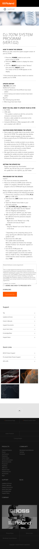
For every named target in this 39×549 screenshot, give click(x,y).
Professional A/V (6, 471)
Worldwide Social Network (27, 450)
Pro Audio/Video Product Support (12, 357)
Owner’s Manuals (7, 321)
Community (24, 446)
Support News (7, 337)
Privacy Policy (9, 533)
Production (5, 464)
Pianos (4, 452)
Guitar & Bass (5, 458)
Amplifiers (4, 466)
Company (5, 497)
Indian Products (10, 433)
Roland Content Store (29, 420)
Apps (3, 475)
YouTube (22, 452)
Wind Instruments (6, 462)
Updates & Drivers (8, 317)
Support (11, 9)
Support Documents (8, 325)
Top (4, 313)
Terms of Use (29, 533)
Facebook (22, 454)
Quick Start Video (7, 329)
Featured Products (7, 450)
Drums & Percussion (7, 460)
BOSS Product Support (9, 353)
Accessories (5, 473)
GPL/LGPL (5, 361)
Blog (21, 480)
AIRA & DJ (4, 468)
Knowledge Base (7, 333)
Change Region (19, 438)
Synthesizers (5, 454)
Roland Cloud (5, 470)
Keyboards (5, 456)
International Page (10, 420)
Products (5, 446)
